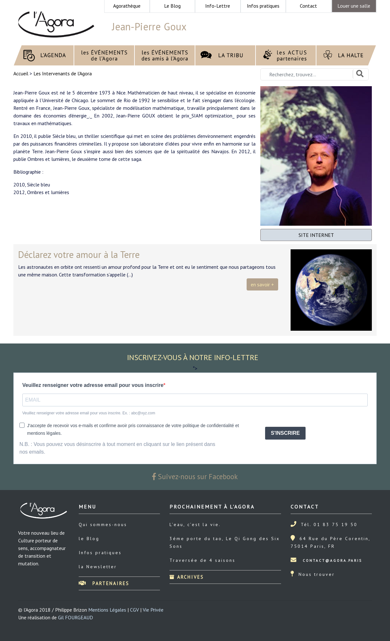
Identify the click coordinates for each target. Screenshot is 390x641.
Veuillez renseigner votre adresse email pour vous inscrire (92, 385)
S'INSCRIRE (285, 433)
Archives (187, 577)
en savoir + (262, 284)
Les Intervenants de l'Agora (62, 73)
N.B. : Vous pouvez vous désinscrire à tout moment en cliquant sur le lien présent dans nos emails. (117, 448)
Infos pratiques (100, 552)
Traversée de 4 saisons (202, 560)
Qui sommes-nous (103, 524)
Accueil (21, 73)
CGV (134, 610)
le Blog (89, 538)
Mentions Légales (107, 610)
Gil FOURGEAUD (75, 617)
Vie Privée (153, 610)
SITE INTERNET (316, 235)
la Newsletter (98, 566)
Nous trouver (317, 574)
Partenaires (104, 583)
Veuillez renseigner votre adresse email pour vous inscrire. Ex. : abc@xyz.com (88, 413)
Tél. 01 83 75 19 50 (329, 524)
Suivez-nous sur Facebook (195, 476)
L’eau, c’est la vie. (195, 524)
